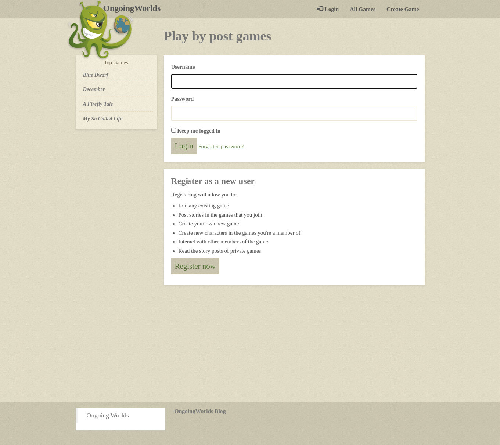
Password (182, 99)
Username (183, 67)
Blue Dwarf (95, 75)
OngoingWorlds (134, 8)
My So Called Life (103, 119)
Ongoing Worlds (108, 415)
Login (328, 9)
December (94, 89)
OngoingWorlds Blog (200, 411)
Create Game (402, 9)
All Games (362, 9)
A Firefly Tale (98, 104)
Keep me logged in (198, 131)
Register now (195, 266)
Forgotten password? (221, 146)
